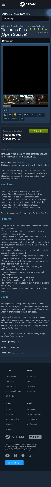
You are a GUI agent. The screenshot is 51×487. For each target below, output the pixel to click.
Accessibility (10, 414)
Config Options (7, 342)
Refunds (8, 429)
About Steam (10, 376)
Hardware (31, 386)
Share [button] (41, 115)
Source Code (6, 162)
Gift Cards (9, 396)
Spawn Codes (6, 353)
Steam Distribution (13, 391)
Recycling (31, 391)
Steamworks (10, 386)
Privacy (8, 409)
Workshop (22, 26)
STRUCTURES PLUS (27, 157)
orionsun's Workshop (36, 26)
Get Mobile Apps (14, 463)
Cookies (8, 424)
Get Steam (31, 409)
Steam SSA (9, 381)
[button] (27, 99)
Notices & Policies (12, 419)
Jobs (29, 381)
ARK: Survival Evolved (9, 26)
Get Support (32, 419)
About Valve (32, 376)
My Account (32, 424)
